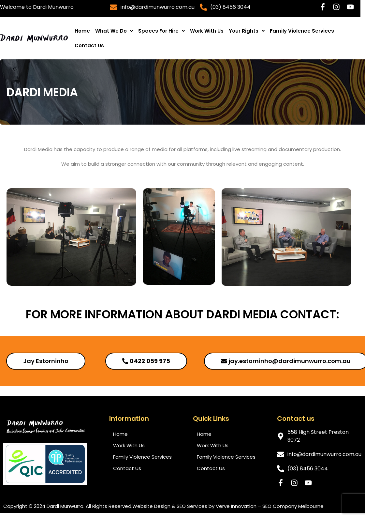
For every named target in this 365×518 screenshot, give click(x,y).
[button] (114, 30)
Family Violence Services (302, 30)
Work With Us (207, 30)
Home (82, 30)
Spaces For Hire (161, 30)
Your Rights (247, 30)
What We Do (114, 30)
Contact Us (89, 45)
